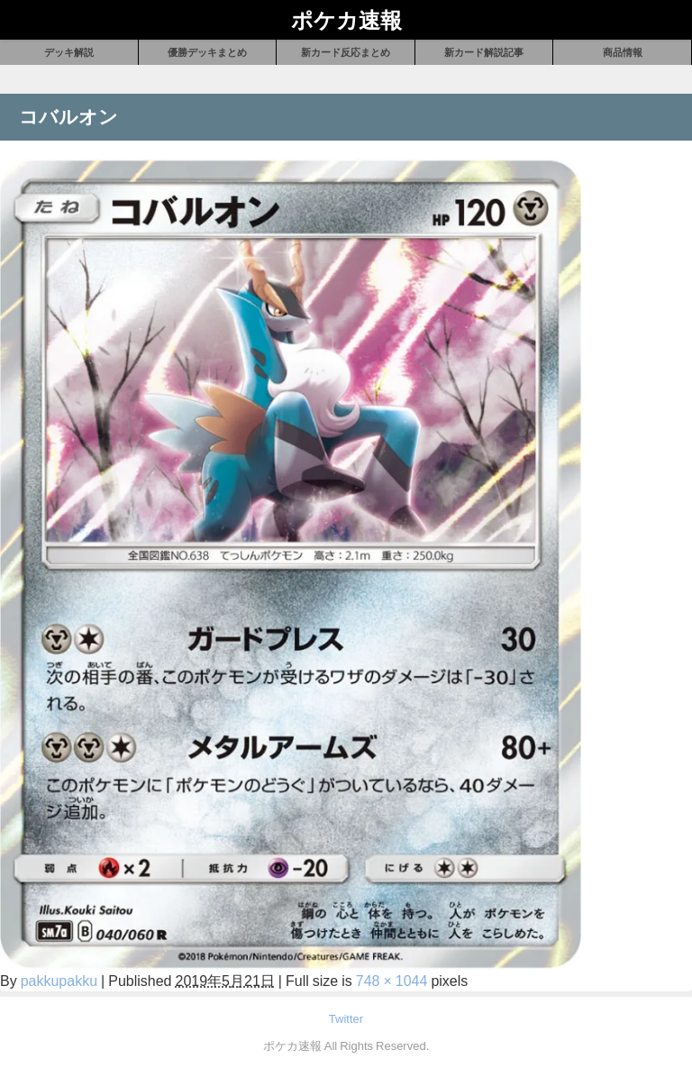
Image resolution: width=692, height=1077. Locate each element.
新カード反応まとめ (345, 52)
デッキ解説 (69, 52)
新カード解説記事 (484, 52)
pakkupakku (59, 980)
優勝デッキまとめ (207, 52)
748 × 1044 (392, 980)
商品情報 (622, 52)
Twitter (346, 1019)
